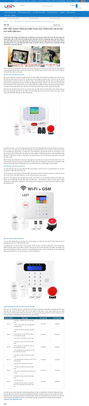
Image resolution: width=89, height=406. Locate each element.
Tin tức (11, 21)
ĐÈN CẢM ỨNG (71, 12)
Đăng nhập (69, 1)
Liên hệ (53, 1)
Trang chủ (16, 1)
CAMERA (62, 12)
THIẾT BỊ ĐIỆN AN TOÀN (24, 12)
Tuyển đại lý (34, 1)
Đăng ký (76, 1)
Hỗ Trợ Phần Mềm (60, 1)
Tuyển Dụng (41, 1)
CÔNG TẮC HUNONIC (10, 12)
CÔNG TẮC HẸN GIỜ (52, 12)
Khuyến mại (48, 1)
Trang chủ (6, 21)
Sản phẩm (22, 1)
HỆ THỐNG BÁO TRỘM (39, 12)
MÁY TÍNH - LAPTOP (10, 15)
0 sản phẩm (78, 8)
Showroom (73, 5)
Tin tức (28, 1)
